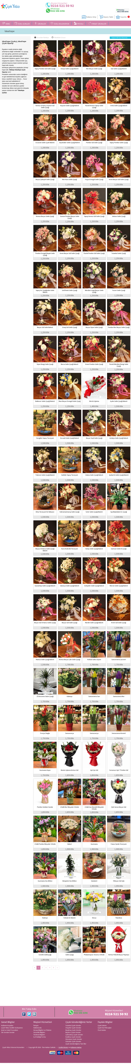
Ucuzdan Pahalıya (41, 37)
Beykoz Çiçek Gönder (73, 1032)
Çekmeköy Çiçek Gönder (74, 1035)
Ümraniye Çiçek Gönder (74, 1039)
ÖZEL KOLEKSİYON (60, 23)
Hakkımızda (37, 1028)
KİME (6, 23)
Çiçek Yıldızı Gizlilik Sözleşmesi (12, 1028)
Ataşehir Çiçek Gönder (73, 1028)
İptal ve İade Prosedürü (9, 1030)
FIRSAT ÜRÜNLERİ (97, 23)
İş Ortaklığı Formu (39, 1037)
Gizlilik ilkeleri (63, 1047)
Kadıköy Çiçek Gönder (73, 1037)
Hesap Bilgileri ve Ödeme (42, 1030)
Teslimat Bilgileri (39, 1035)
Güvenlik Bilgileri (39, 1032)
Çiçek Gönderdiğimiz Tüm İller (76, 1044)
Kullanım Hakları (76, 1047)
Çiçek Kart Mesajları (105, 1028)
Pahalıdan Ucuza (58, 37)
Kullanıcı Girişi (91, 17)
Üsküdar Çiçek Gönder (73, 1041)
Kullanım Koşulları (7, 1025)
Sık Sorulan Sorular (8, 1032)
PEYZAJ (78, 23)
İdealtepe (9, 31)
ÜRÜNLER (40, 23)
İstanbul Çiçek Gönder (73, 1025)
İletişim (36, 1025)
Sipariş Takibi (108, 17)
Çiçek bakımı (102, 1025)
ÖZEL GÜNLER (22, 23)
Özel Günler (102, 1030)
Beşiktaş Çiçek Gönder (73, 1030)
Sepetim (123, 17)
